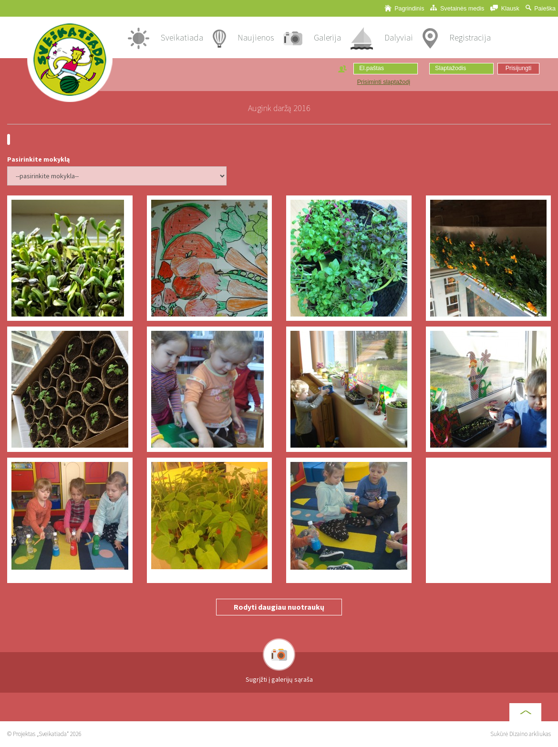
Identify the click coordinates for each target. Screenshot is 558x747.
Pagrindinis (404, 8)
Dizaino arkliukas (530, 734)
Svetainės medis (457, 8)
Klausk (504, 8)
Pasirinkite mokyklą (38, 159)
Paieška (541, 8)
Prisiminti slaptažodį (383, 82)
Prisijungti (519, 68)
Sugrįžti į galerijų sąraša (279, 679)
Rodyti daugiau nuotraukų (279, 607)
